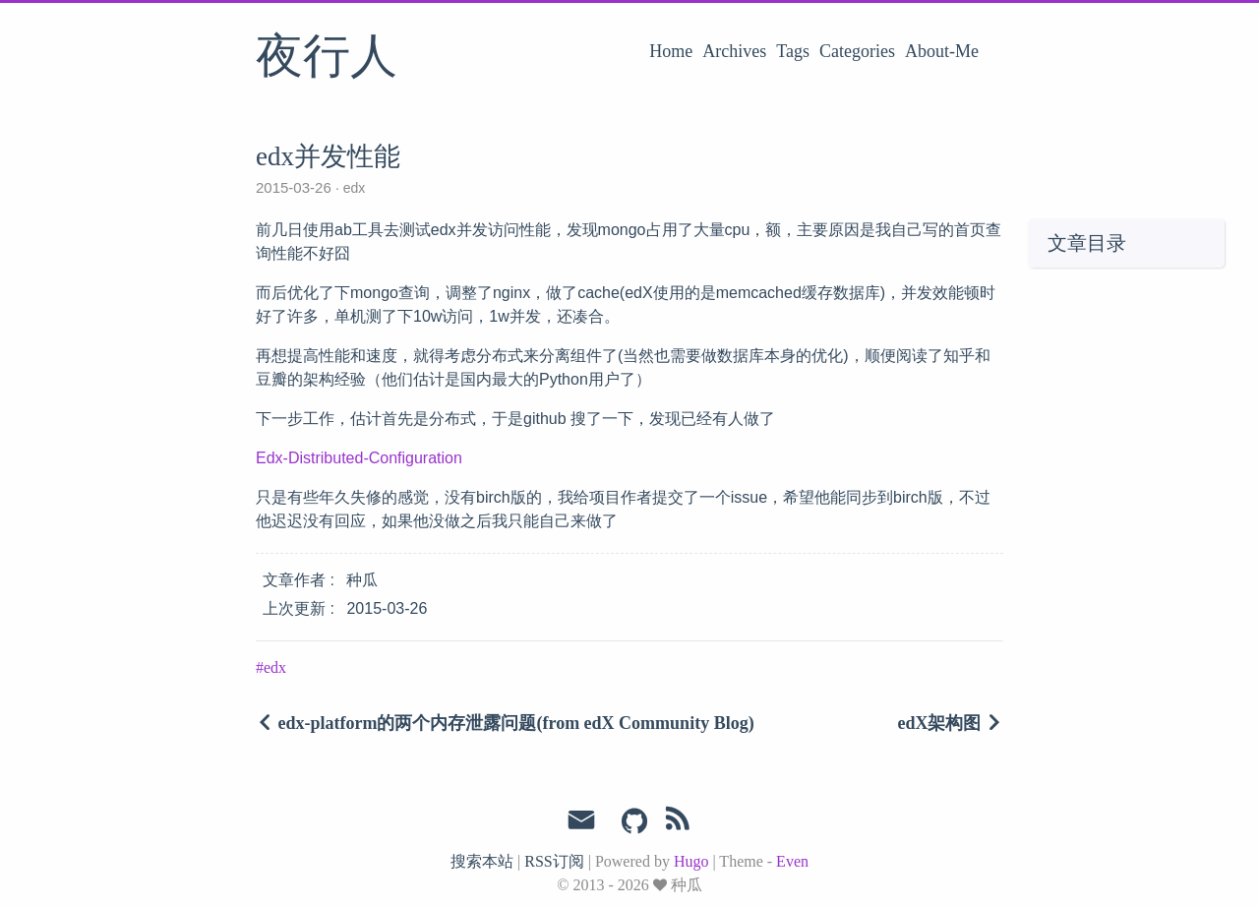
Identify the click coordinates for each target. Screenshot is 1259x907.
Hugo (691, 861)
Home (670, 51)
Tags (792, 51)
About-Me (942, 51)
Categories (857, 51)
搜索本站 (481, 861)
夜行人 (326, 58)
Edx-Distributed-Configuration (359, 458)
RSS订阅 (553, 861)
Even (792, 861)
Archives (734, 51)
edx (352, 188)
